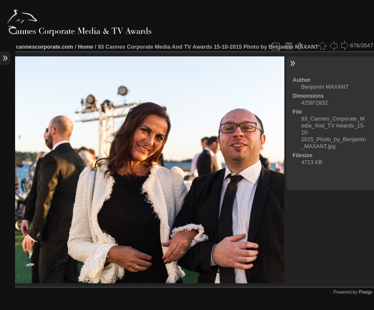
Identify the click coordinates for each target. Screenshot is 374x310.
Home (86, 46)
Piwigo (365, 291)
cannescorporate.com (44, 46)
